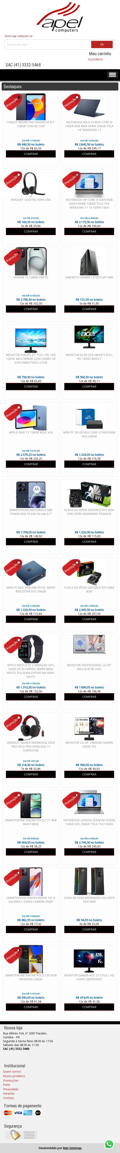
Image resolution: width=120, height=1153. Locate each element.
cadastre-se (25, 36)
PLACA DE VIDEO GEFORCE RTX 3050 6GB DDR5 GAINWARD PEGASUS (89, 512)
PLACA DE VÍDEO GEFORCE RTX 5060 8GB (89, 589)
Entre (8, 36)
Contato (8, 1098)
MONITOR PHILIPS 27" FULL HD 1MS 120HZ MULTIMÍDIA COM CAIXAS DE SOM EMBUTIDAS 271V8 (31, 358)
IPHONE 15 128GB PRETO (31, 277)
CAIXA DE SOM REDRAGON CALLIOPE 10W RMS (89, 899)
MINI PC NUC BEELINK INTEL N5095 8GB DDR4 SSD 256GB (30, 589)
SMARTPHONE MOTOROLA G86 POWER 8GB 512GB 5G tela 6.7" (30, 512)
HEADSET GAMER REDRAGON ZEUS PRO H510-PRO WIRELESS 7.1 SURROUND (31, 746)
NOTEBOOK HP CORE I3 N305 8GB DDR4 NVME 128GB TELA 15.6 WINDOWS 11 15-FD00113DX (89, 203)
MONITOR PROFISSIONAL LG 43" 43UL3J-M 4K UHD (89, 667)
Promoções (10, 1080)
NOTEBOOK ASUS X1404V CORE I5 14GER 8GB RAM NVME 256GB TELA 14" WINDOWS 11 (89, 126)
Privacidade (10, 1089)
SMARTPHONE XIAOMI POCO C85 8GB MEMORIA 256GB (31, 977)
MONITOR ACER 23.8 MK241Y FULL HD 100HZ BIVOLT (89, 357)
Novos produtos (14, 1076)
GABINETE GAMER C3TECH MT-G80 (89, 277)
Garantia (8, 1093)
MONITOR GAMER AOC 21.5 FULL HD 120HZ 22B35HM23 (89, 977)
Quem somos (12, 1071)
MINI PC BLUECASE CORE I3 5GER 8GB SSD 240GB (89, 434)
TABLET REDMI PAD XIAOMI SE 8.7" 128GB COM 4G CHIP (31, 124)
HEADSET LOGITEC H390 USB (31, 200)
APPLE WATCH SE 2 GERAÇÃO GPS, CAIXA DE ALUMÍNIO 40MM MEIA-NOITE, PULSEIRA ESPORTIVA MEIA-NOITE (31, 671)
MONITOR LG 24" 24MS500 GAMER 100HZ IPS (89, 744)
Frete (6, 1085)
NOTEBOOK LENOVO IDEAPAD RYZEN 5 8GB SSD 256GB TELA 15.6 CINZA (89, 822)
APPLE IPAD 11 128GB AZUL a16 (31, 432)
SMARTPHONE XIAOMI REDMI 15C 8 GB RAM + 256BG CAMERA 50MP (30, 899)
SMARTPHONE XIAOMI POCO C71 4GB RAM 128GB (31, 822)
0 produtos (95, 59)
